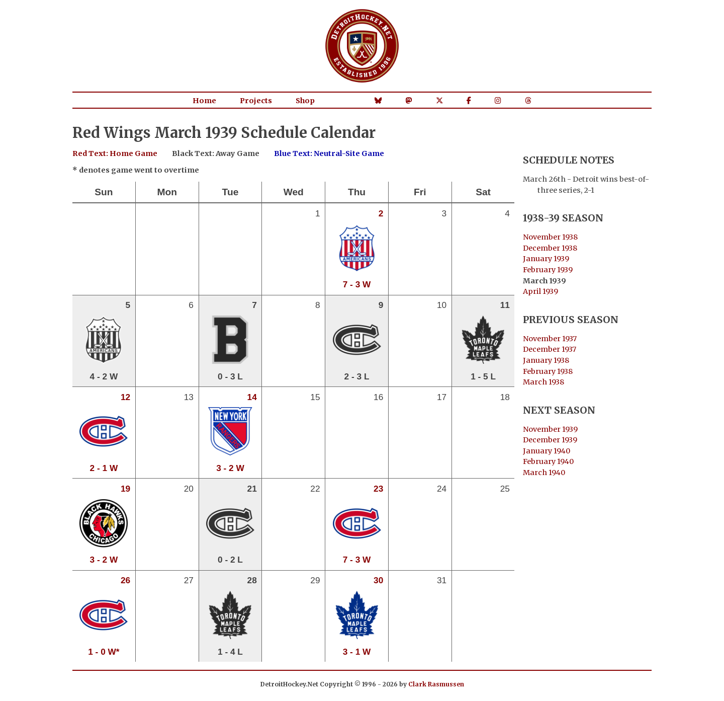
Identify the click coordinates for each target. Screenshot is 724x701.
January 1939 (546, 258)
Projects (256, 100)
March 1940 (544, 472)
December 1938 (550, 248)
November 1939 (550, 429)
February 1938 (548, 371)
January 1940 (546, 450)
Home (204, 100)
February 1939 (548, 269)
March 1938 (543, 381)
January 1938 (546, 360)
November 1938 (550, 237)
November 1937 (550, 338)
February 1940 (548, 461)
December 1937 (549, 349)
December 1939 (550, 439)
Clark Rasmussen (436, 684)
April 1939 (540, 291)
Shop (305, 100)
